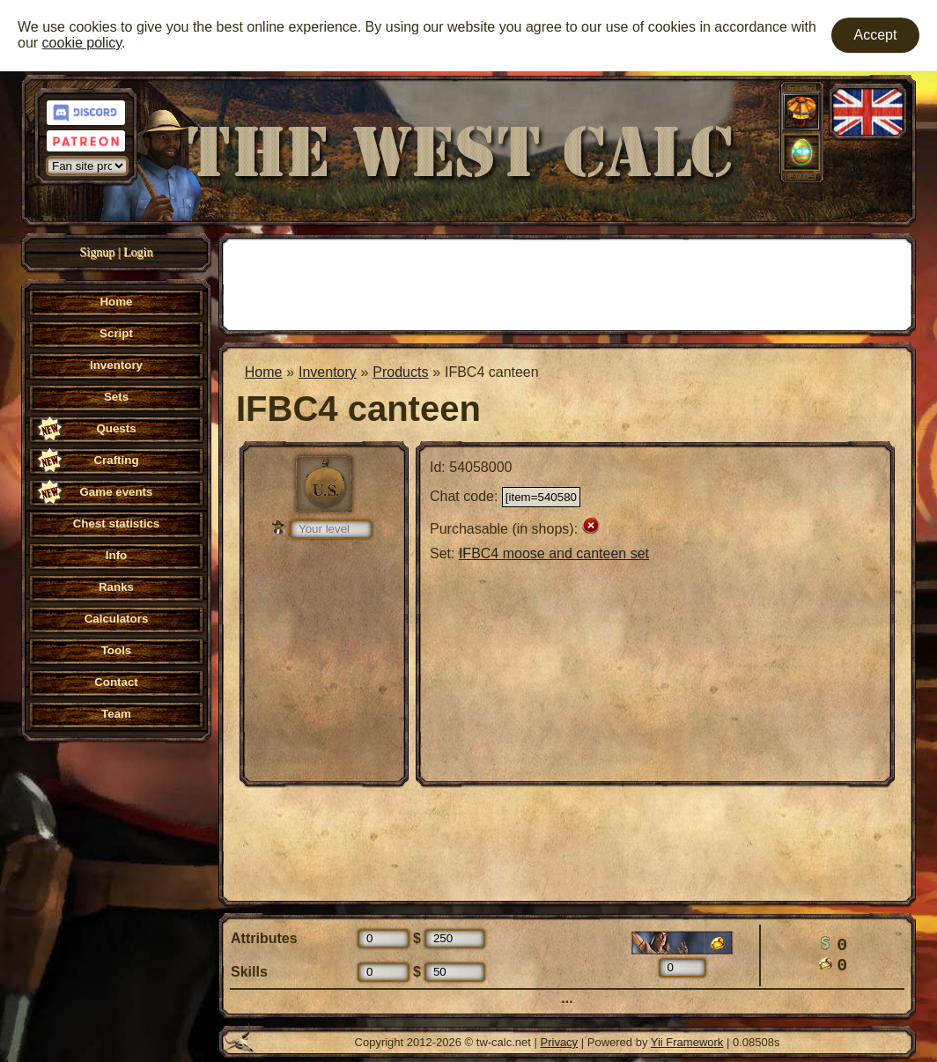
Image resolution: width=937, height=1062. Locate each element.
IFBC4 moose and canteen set (554, 553)
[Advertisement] (567, 282)
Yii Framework (687, 1042)
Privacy (560, 1042)
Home (264, 372)
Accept (875, 34)
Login (137, 252)
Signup (97, 252)
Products (400, 372)
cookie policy (82, 42)
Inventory (328, 372)
